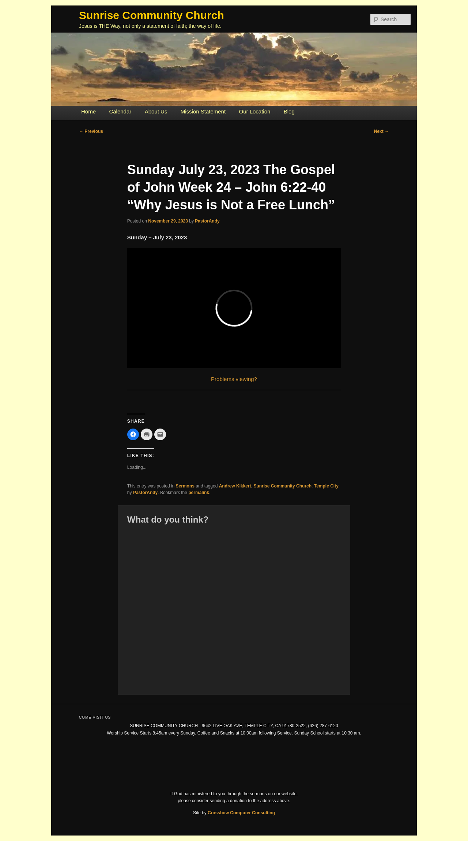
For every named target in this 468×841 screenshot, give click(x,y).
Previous (91, 131)
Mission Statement (203, 111)
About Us (156, 111)
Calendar (120, 111)
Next (381, 131)
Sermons (185, 486)
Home (88, 111)
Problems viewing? (234, 379)
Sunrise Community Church (151, 15)
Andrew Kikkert (235, 486)
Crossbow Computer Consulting (241, 812)
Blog (289, 111)
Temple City (326, 486)
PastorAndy (207, 221)
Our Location (254, 111)
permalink (198, 492)
